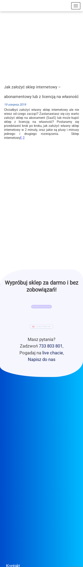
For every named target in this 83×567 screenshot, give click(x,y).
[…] (22, 138)
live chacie (52, 352)
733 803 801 (51, 346)
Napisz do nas (41, 359)
